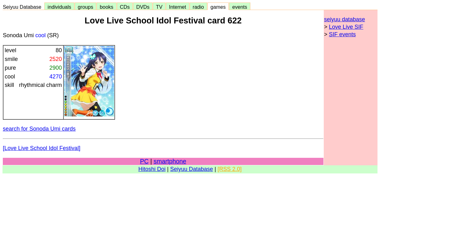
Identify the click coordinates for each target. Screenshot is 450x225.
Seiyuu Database (23, 7)
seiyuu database (344, 19)
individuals (59, 7)
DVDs (142, 7)
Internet (177, 7)
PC (144, 161)
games (218, 7)
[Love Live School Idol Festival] (41, 148)
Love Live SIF (346, 27)
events (239, 7)
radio (198, 7)
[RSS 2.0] (230, 169)
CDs (124, 7)
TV (159, 7)
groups (85, 7)
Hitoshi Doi (152, 169)
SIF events (342, 34)
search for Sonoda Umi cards (39, 129)
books (106, 7)
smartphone (170, 161)
